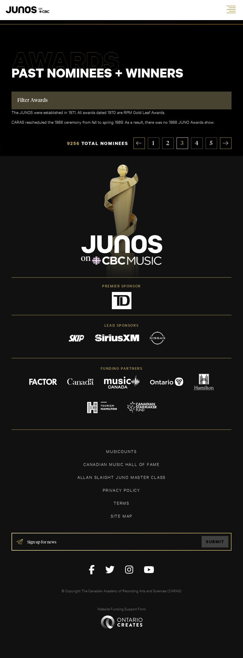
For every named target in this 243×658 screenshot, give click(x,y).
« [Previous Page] (139, 143)
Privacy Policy (121, 490)
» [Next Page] (225, 143)
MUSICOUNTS (121, 451)
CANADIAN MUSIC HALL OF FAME (121, 464)
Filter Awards (32, 100)
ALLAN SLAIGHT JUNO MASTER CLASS (121, 477)
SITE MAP (121, 515)
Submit (215, 542)
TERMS (121, 503)
